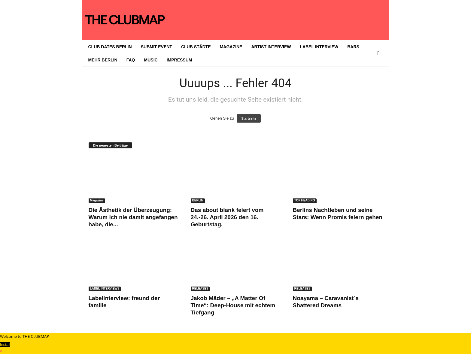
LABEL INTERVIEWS (105, 288)
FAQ (130, 60)
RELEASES (200, 288)
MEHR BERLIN (102, 60)
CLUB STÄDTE (196, 46)
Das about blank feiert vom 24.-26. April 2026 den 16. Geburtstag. (227, 217)
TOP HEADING (304, 200)
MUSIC (151, 60)
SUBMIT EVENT (156, 46)
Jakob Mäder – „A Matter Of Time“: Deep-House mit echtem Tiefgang (233, 305)
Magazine (97, 200)
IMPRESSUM (179, 60)
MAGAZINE (231, 46)
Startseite (248, 118)
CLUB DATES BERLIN (110, 46)
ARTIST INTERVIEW (271, 46)
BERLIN (197, 200)
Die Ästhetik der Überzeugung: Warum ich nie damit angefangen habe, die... (133, 217)
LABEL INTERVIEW (319, 46)
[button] (380, 53)
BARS (353, 46)
